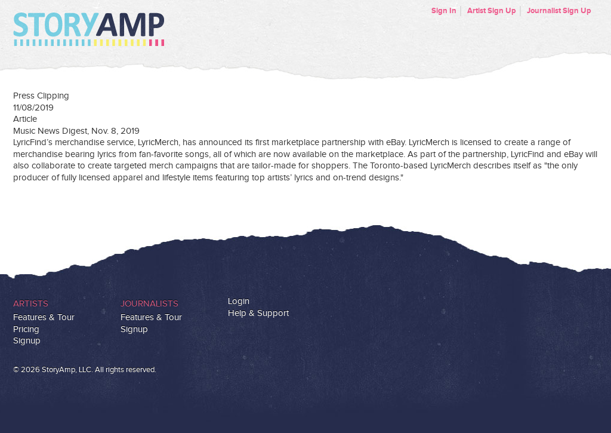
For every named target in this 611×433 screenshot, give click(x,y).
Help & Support (258, 313)
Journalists (149, 304)
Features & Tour (44, 317)
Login (238, 301)
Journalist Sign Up (559, 11)
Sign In (443, 11)
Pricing (26, 329)
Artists (30, 304)
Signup (27, 341)
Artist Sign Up (491, 11)
